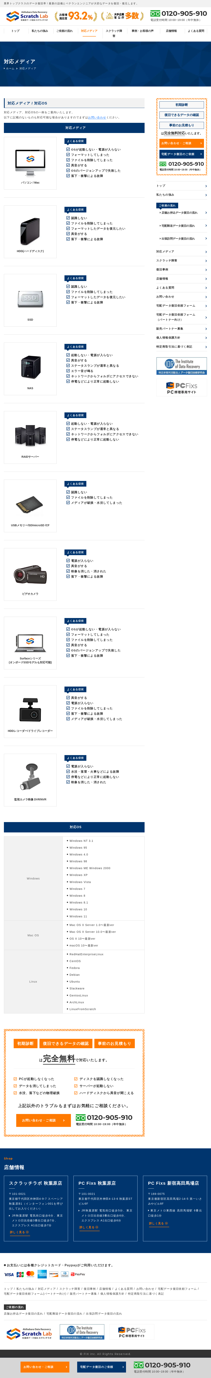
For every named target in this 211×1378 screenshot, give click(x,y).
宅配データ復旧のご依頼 (181, 154)
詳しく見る (19, 1232)
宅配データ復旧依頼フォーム (175, 305)
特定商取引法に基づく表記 (174, 346)
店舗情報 (171, 30)
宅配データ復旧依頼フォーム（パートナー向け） (175, 317)
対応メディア (89, 30)
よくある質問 (196, 30)
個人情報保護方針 (168, 337)
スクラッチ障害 (114, 33)
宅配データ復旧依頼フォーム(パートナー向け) (35, 1293)
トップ (15, 30)
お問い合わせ (97, 117)
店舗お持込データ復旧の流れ (179, 212)
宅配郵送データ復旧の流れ (177, 225)
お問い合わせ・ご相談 (43, 1120)
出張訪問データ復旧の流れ (177, 238)
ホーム (9, 68)
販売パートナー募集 (169, 328)
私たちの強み (40, 30)
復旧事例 (162, 269)
